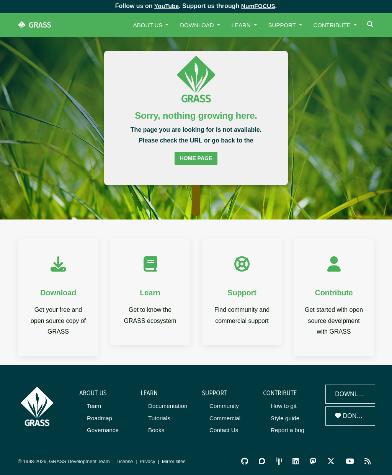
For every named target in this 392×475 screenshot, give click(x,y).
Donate (351, 416)
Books (156, 429)
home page (196, 158)
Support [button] (282, 25)
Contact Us (223, 429)
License (124, 461)
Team (94, 406)
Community (223, 406)
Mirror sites (175, 461)
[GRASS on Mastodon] (314, 460)
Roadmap (99, 417)
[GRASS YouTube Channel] (350, 460)
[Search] (371, 25)
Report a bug (287, 429)
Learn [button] (242, 25)
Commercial (224, 417)
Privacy (148, 461)
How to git (283, 406)
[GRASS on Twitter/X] (331, 460)
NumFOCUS (258, 6)
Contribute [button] (333, 25)
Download (353, 394)
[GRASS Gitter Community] (280, 460)
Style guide (285, 417)
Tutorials (159, 417)
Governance (102, 429)
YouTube (166, 6)
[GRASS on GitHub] (246, 460)
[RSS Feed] (368, 460)
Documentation (167, 406)
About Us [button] (148, 25)
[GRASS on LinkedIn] (297, 460)
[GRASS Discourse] (263, 460)
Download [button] (198, 25)
